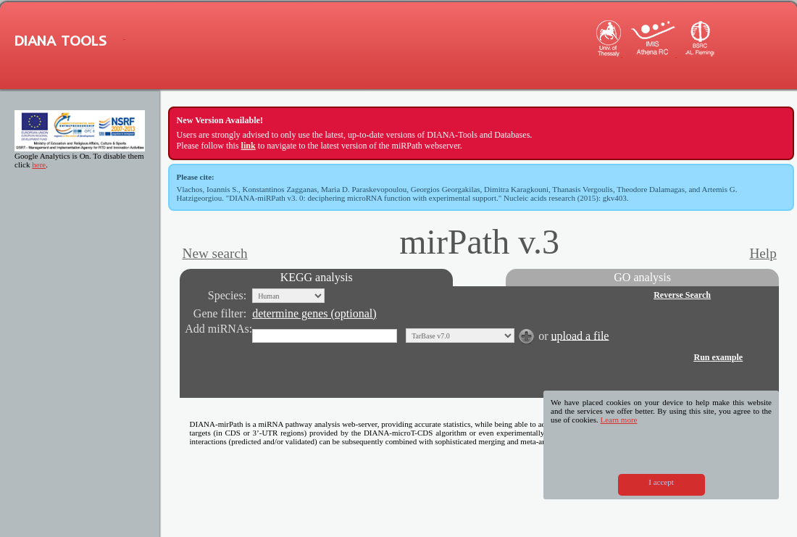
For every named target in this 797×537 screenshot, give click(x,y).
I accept (661, 482)
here (39, 164)
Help (762, 253)
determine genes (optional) (314, 313)
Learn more (618, 419)
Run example (718, 357)
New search (215, 253)
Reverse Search (682, 295)
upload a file (580, 335)
